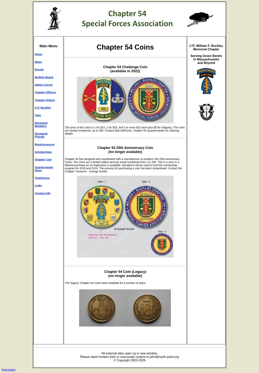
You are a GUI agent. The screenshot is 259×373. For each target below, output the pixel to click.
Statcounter (9, 369)
